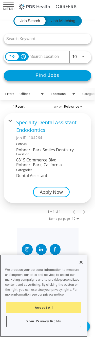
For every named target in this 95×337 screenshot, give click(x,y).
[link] (47, 158)
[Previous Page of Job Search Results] (74, 212)
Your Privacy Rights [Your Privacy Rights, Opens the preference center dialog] (43, 321)
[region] (43, 296)
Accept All (44, 307)
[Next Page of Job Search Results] (84, 212)
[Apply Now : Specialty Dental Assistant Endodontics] (51, 192)
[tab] (30, 21)
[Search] (47, 75)
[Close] (81, 262)
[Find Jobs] (47, 75)
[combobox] (45, 38)
